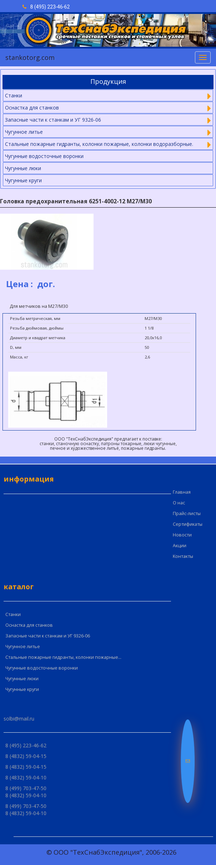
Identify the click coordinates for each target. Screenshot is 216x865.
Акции (179, 546)
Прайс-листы (187, 513)
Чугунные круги (23, 180)
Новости (182, 535)
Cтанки (13, 614)
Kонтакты (183, 556)
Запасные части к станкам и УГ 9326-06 (47, 636)
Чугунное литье (22, 646)
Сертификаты (187, 524)
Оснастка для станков (29, 625)
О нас (179, 503)
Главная (182, 492)
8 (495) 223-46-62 (46, 7)
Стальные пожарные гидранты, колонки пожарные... (63, 657)
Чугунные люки (23, 168)
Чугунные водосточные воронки (44, 156)
